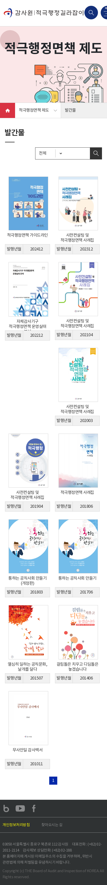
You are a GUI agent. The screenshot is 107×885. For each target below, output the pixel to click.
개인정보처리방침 (16, 824)
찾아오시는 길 (52, 824)
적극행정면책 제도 (34, 110)
